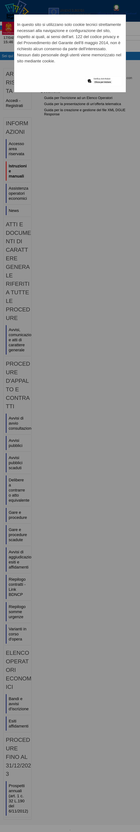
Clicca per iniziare (102, 82)
